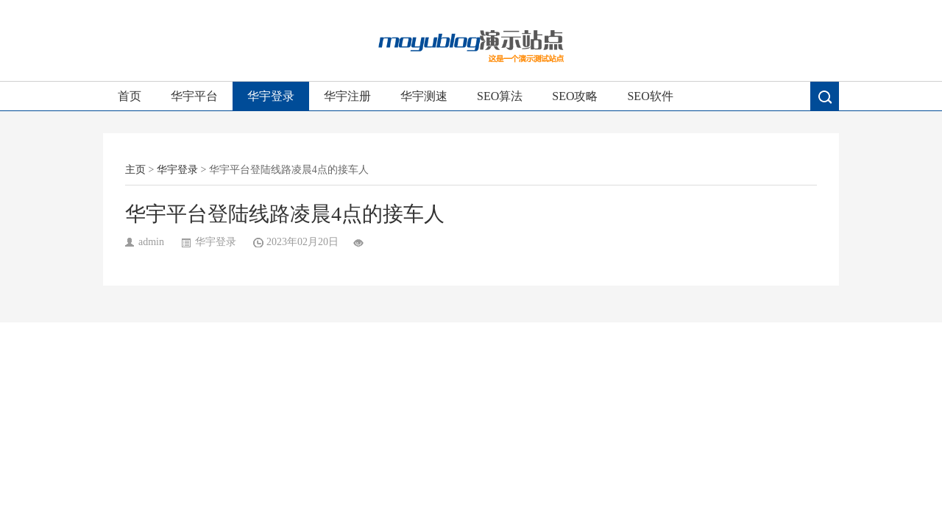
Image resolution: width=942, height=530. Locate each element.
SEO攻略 (575, 96)
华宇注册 (347, 96)
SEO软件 (650, 96)
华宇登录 (270, 96)
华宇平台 (194, 96)
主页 (135, 169)
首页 (129, 96)
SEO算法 (500, 96)
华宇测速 (423, 96)
